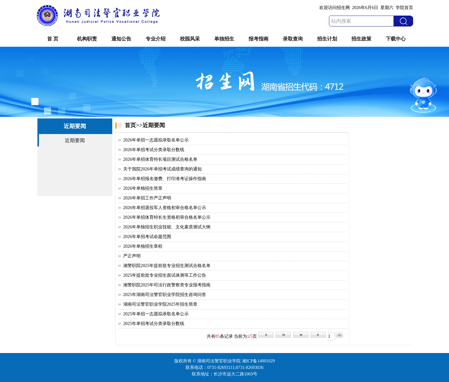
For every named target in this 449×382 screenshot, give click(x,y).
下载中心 (396, 38)
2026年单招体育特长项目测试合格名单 (160, 159)
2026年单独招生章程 (142, 246)
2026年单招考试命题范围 (147, 236)
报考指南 (258, 38)
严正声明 (132, 256)
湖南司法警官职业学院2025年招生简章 (160, 304)
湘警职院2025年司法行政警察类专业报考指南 (166, 285)
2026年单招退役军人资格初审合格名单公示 (164, 207)
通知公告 (121, 38)
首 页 (52, 38)
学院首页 (404, 7)
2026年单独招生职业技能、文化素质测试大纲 (166, 227)
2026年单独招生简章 (142, 188)
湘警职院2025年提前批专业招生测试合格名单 (166, 265)
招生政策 (361, 38)
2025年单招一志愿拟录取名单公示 (156, 314)
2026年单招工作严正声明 (147, 198)
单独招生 (224, 38)
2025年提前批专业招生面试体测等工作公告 (164, 275)
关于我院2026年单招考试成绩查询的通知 (162, 169)
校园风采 (190, 38)
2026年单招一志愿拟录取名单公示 (156, 140)
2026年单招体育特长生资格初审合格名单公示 (166, 217)
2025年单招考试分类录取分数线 (153, 323)
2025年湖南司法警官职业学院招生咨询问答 (164, 294)
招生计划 (327, 38)
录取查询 (293, 38)
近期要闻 (75, 140)
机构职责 (87, 38)
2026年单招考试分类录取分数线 (153, 149)
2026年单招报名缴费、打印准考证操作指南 (164, 178)
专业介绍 (156, 38)
